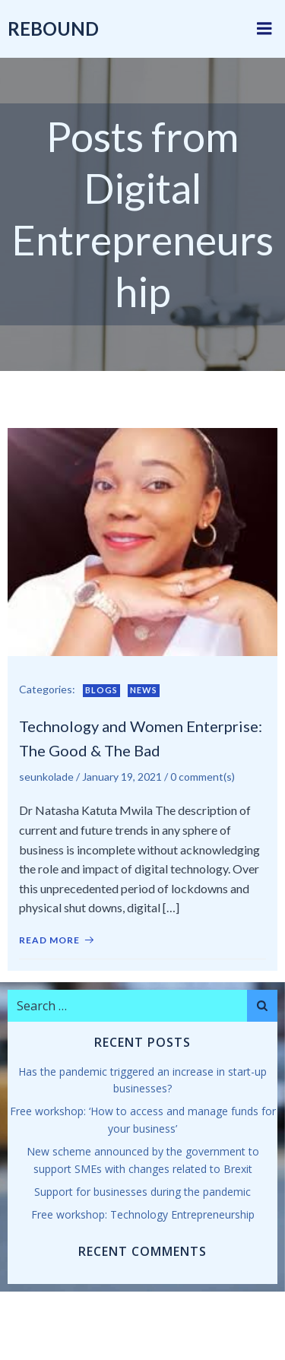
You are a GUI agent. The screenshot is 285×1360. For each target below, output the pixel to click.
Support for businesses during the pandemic (142, 1191)
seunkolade (46, 776)
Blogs (101, 690)
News (143, 690)
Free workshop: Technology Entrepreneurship (143, 1214)
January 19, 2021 (122, 776)
